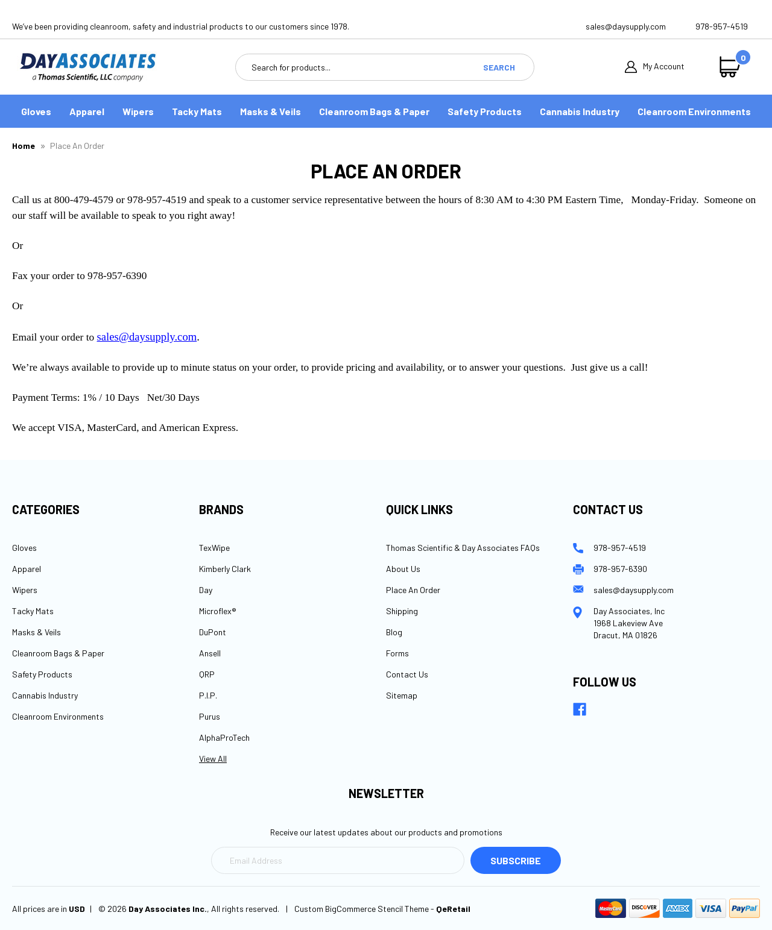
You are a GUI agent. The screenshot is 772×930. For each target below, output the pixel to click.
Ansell (210, 653)
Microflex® (217, 611)
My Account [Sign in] (655, 67)
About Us (403, 569)
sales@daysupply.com (626, 26)
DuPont (212, 632)
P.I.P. (208, 695)
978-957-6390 (620, 569)
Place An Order (413, 590)
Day (205, 590)
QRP (207, 674)
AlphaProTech (224, 737)
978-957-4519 (721, 26)
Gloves (36, 111)
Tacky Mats (197, 111)
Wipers (138, 111)
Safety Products (485, 111)
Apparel (86, 111)
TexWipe (214, 547)
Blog (394, 632)
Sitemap (401, 695)
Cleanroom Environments (694, 111)
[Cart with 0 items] (732, 67)
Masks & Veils (270, 111)
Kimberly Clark (225, 569)
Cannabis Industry (579, 111)
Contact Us (407, 674)
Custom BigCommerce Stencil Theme (361, 908)
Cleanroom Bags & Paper (374, 111)
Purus (209, 716)
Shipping (402, 611)
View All (213, 758)
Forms (397, 653)
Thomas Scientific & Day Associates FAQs (463, 547)
